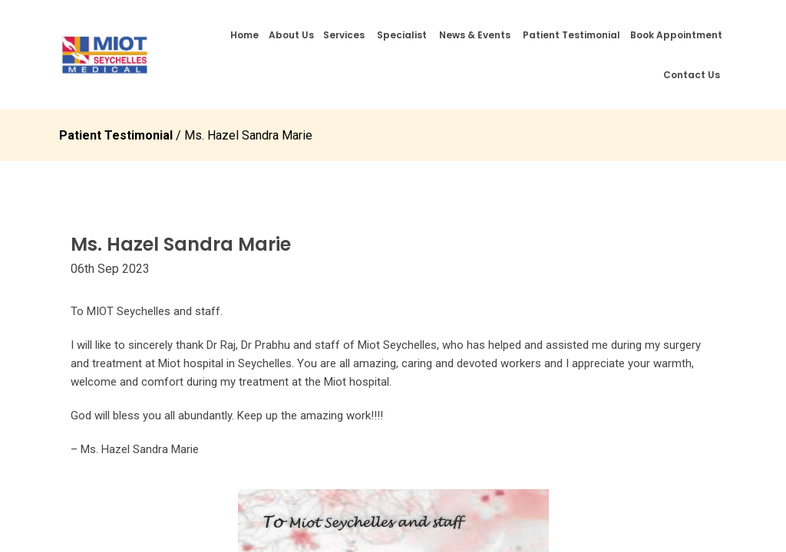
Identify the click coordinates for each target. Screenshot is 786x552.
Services (344, 34)
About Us (291, 34)
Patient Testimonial (571, 34)
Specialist (402, 34)
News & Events (474, 34)
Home (244, 34)
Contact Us (691, 74)
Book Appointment (676, 34)
